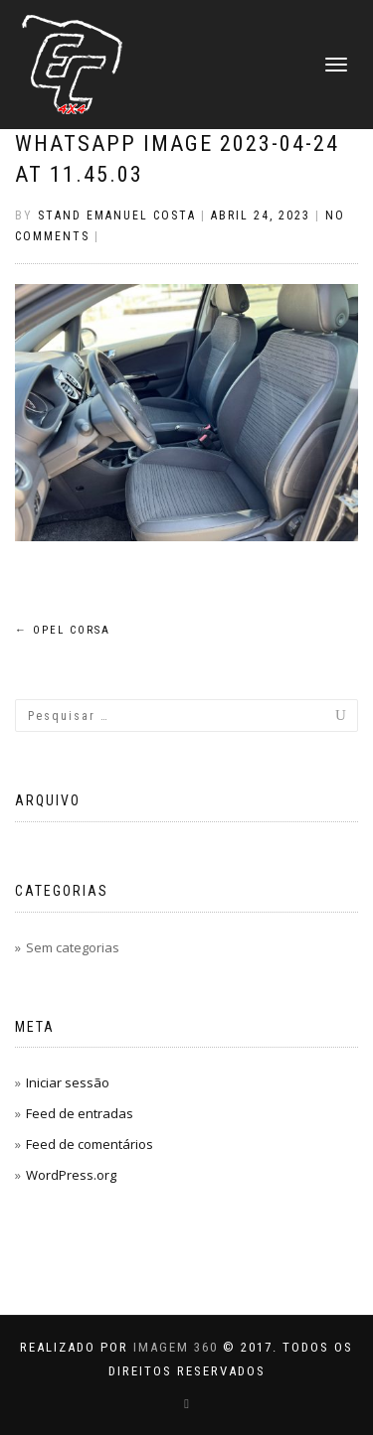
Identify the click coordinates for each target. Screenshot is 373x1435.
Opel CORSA (62, 630)
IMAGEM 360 (175, 1347)
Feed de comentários (89, 1144)
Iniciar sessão (67, 1082)
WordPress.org (71, 1175)
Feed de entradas (79, 1113)
